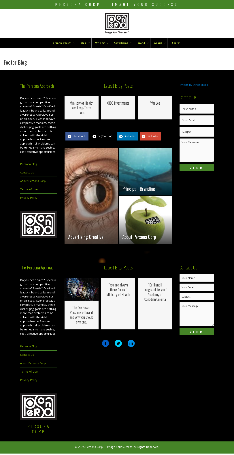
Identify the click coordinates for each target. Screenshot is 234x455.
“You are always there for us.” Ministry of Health (118, 291)
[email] (197, 121)
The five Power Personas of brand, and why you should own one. (81, 316)
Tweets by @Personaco (195, 84)
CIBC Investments (118, 103)
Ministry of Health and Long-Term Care (81, 107)
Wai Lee (155, 103)
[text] (197, 110)
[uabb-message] (197, 152)
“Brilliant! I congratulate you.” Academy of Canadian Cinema (155, 293)
